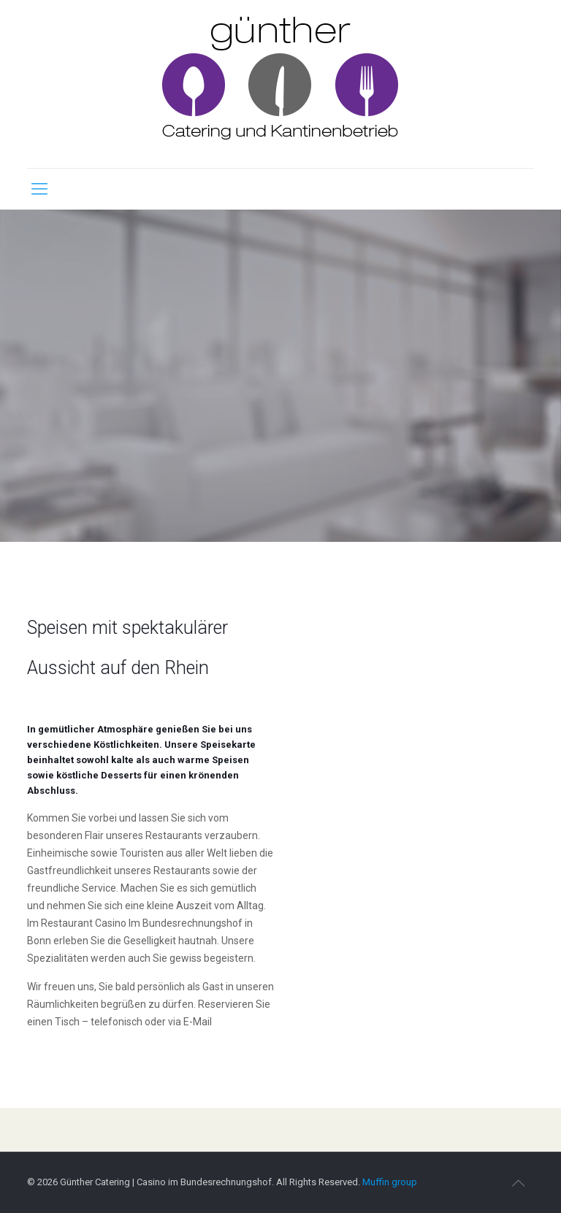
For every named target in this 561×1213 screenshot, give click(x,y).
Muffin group (389, 1181)
